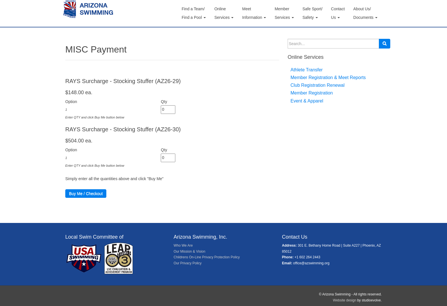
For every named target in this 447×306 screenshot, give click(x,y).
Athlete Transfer (306, 69)
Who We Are (183, 245)
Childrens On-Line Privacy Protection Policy (207, 257)
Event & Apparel (306, 100)
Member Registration (311, 92)
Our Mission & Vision (189, 251)
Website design (344, 300)
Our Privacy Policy (188, 263)
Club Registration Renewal (317, 85)
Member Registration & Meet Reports (328, 77)
